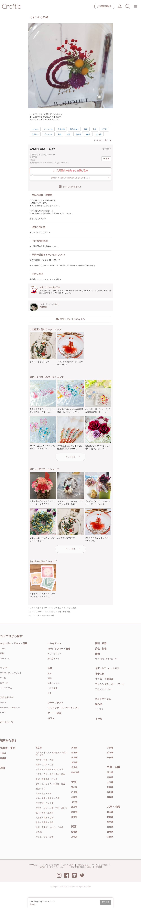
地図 (106, 159)
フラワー (4, 668)
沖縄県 (110, 837)
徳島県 (110, 787)
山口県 (110, 782)
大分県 (110, 827)
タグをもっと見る (102, 140)
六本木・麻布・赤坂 (44, 817)
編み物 (98, 704)
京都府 (74, 837)
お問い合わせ (83, 865)
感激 (68, 134)
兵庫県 (110, 752)
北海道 (3, 753)
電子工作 (99, 673)
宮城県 (3, 758)
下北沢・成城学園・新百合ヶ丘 (49, 769)
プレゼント (48, 134)
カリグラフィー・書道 (59, 648)
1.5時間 (99, 134)
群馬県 (74, 757)
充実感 (78, 134)
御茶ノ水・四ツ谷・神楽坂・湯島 (50, 784)
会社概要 (99, 867)
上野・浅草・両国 (43, 793)
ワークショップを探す (50, 865)
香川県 (110, 792)
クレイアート (54, 643)
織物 (97, 654)
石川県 (74, 792)
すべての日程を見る (70, 186)
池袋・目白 (41, 789)
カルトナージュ (103, 699)
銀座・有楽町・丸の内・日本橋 (49, 827)
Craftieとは (33, 865)
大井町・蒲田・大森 (44, 760)
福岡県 (110, 812)
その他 (98, 718)
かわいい (35, 129)
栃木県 (74, 752)
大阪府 (110, 747)
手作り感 (61, 129)
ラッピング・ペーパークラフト (63, 708)
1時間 (88, 134)
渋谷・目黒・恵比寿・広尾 (47, 798)
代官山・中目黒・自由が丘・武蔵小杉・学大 (51, 753)
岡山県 (110, 772)
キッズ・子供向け (104, 679)
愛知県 (74, 817)
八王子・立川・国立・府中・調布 (50, 774)
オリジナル (48, 129)
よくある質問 (68, 865)
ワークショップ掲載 (99, 865)
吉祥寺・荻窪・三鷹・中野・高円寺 (51, 808)
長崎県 (110, 817)
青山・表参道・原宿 (44, 822)
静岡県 (74, 812)
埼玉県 (74, 762)
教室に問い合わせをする (70, 319)
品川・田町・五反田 (44, 813)
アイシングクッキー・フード (110, 684)
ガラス (51, 718)
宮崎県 (110, 832)
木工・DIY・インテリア (107, 668)
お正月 (104, 129)
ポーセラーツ (7, 722)
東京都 (39, 747)
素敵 (59, 134)
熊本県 (110, 822)
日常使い (35, 134)
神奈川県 (75, 772)
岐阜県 (74, 807)
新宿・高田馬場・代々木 (46, 779)
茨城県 (74, 747)
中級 (94, 129)
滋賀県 (74, 832)
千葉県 (74, 767)
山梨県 (74, 797)
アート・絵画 (54, 713)
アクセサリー (7, 697)
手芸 (50, 668)
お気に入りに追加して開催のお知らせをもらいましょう (80, 177)
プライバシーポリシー (58, 867)
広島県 (110, 777)
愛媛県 (110, 797)
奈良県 (110, 757)
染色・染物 (100, 648)
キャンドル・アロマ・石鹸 (13, 643)
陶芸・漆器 (100, 643)
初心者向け (74, 129)
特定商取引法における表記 (81, 867)
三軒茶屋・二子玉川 (44, 803)
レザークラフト (55, 702)
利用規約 (42, 867)
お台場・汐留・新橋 (44, 837)
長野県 (74, 802)
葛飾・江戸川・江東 (44, 764)
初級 (85, 129)
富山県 (74, 787)
